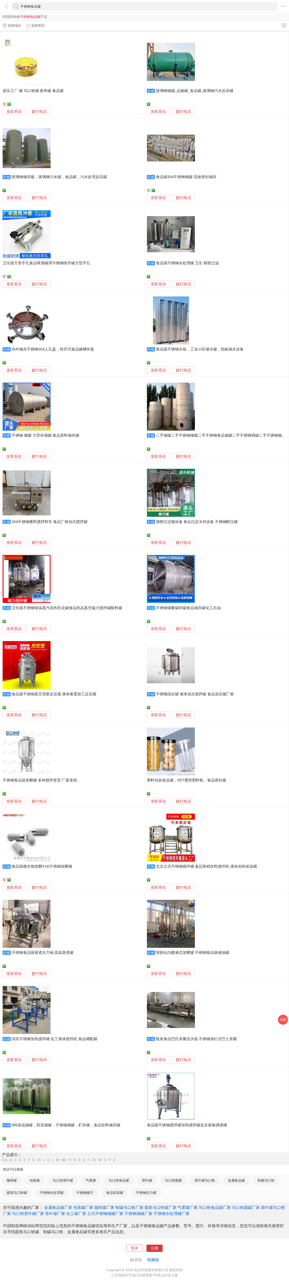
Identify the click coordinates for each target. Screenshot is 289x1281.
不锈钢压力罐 (146, 1193)
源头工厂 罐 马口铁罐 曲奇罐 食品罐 (33, 91)
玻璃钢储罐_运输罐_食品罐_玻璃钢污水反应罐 (194, 91)
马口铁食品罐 (119, 1180)
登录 (134, 1248)
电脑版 (153, 1259)
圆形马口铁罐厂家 (160, 1207)
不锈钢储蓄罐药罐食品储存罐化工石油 (188, 608)
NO (64, 1160)
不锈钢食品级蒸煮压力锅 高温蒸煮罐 (43, 952)
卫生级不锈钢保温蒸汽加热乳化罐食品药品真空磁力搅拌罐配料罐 (67, 608)
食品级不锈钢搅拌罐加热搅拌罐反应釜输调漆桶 (187, 1125)
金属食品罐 (236, 1180)
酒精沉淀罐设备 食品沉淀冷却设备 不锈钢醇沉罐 (197, 522)
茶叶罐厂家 (55, 1213)
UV (94, 1160)
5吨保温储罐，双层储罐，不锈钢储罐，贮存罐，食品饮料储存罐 (66, 1125)
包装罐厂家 (83, 1207)
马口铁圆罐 (173, 1180)
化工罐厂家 (76, 1213)
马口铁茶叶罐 (63, 1180)
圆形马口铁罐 (17, 1193)
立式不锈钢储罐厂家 (105, 1213)
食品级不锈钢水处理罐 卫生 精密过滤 (187, 263)
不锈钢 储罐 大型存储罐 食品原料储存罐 (45, 435)
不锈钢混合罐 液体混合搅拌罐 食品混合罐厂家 (195, 694)
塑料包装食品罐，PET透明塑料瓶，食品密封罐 (186, 780)
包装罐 (35, 1180)
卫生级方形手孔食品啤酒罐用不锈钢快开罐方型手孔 (46, 263)
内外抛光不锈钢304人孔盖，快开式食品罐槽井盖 (53, 349)
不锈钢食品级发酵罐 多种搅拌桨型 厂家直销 (40, 780)
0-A (4, 1160)
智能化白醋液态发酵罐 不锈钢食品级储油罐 (192, 952)
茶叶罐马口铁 (204, 1180)
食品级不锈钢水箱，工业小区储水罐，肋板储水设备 (200, 349)
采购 (283, 1020)
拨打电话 (39, 111)
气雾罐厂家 (188, 1207)
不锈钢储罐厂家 (138, 1213)
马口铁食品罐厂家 (215, 1207)
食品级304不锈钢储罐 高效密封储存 (186, 177)
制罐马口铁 (266, 1180)
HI (39, 1160)
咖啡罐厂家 (104, 1207)
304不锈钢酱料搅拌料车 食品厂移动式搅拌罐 (50, 522)
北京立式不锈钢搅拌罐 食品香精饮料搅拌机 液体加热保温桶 (206, 866)
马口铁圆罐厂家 (246, 1207)
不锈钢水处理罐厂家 (172, 1213)
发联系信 (14, 111)
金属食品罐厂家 (58, 1207)
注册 (154, 1248)
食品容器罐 (114, 1193)
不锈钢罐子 (85, 1193)
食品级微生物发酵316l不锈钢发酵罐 (42, 866)
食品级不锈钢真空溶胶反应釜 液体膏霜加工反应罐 (54, 694)
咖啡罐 (12, 1180)
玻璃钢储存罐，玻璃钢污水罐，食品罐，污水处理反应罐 (59, 177)
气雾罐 (91, 1180)
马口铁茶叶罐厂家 (28, 1213)
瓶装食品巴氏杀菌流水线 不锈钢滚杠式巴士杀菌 (196, 1039)
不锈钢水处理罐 (52, 1193)
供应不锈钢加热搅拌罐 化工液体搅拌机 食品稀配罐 (54, 1039)
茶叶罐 (147, 1180)
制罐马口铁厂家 (129, 1207)
